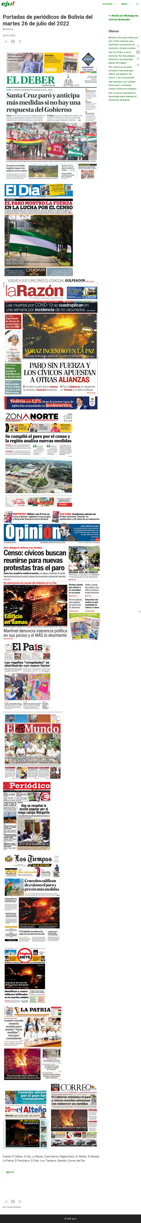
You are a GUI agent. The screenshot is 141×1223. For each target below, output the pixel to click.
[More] (138, 65)
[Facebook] (13, 41)
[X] (20, 41)
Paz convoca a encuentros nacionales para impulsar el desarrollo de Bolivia (122, 96)
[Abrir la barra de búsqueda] (137, 4)
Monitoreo (8, 29)
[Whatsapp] (6, 41)
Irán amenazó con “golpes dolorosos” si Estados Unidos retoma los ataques (122, 85)
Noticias (111, 4)
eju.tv (10, 1172)
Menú (127, 4)
